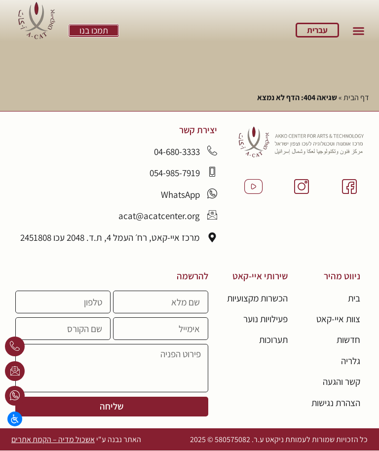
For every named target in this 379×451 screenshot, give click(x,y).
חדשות (348, 340)
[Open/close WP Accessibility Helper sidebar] (14, 419)
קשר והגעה (341, 382)
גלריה (350, 361)
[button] (358, 31)
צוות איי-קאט (337, 319)
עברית (317, 30)
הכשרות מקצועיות (257, 298)
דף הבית (356, 97)
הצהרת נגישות (335, 403)
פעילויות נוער (265, 319)
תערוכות (273, 340)
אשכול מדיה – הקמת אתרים (53, 439)
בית (353, 298)
